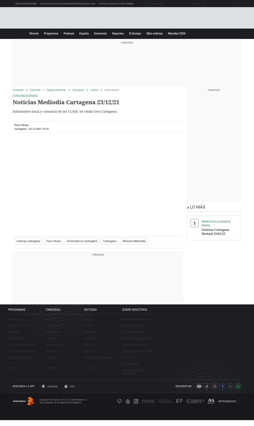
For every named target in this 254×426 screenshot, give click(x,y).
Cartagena (78, 90)
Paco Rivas (50, 241)
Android (49, 392)
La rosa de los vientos (26, 355)
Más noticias (154, 33)
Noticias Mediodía (124, 241)
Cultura (136, 355)
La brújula (19, 336)
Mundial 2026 (177, 33)
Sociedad (138, 342)
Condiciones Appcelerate (207, 355)
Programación (154, 3)
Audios (94, 90)
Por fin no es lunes (24, 362)
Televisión (138, 349)
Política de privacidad (205, 323)
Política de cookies (204, 336)
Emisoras (35, 90)
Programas (51, 33)
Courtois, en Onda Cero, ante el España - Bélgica (120, 4)
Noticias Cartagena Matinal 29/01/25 (215, 231)
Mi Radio (193, 3)
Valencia (78, 342)
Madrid (77, 323)
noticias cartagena (27, 241)
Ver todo (19, 372)
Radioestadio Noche (25, 349)
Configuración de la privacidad (211, 375)
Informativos (112, 90)
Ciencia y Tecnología (145, 362)
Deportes (118, 33)
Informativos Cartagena (75, 241)
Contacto (198, 362)
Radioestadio (21, 342)
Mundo (136, 330)
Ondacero (18, 90)
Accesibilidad (200, 368)
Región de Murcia (56, 90)
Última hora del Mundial (26, 4)
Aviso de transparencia (206, 342)
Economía (100, 33)
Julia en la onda (23, 330)
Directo (34, 33)
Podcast (69, 33)
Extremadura (81, 349)
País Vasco (80, 362)
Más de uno (20, 323)
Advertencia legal (203, 330)
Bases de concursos (204, 349)
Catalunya (79, 330)
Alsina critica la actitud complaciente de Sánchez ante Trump (67, 4)
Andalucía (79, 336)
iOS (69, 392)
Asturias (78, 355)
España (84, 33)
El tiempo (135, 33)
